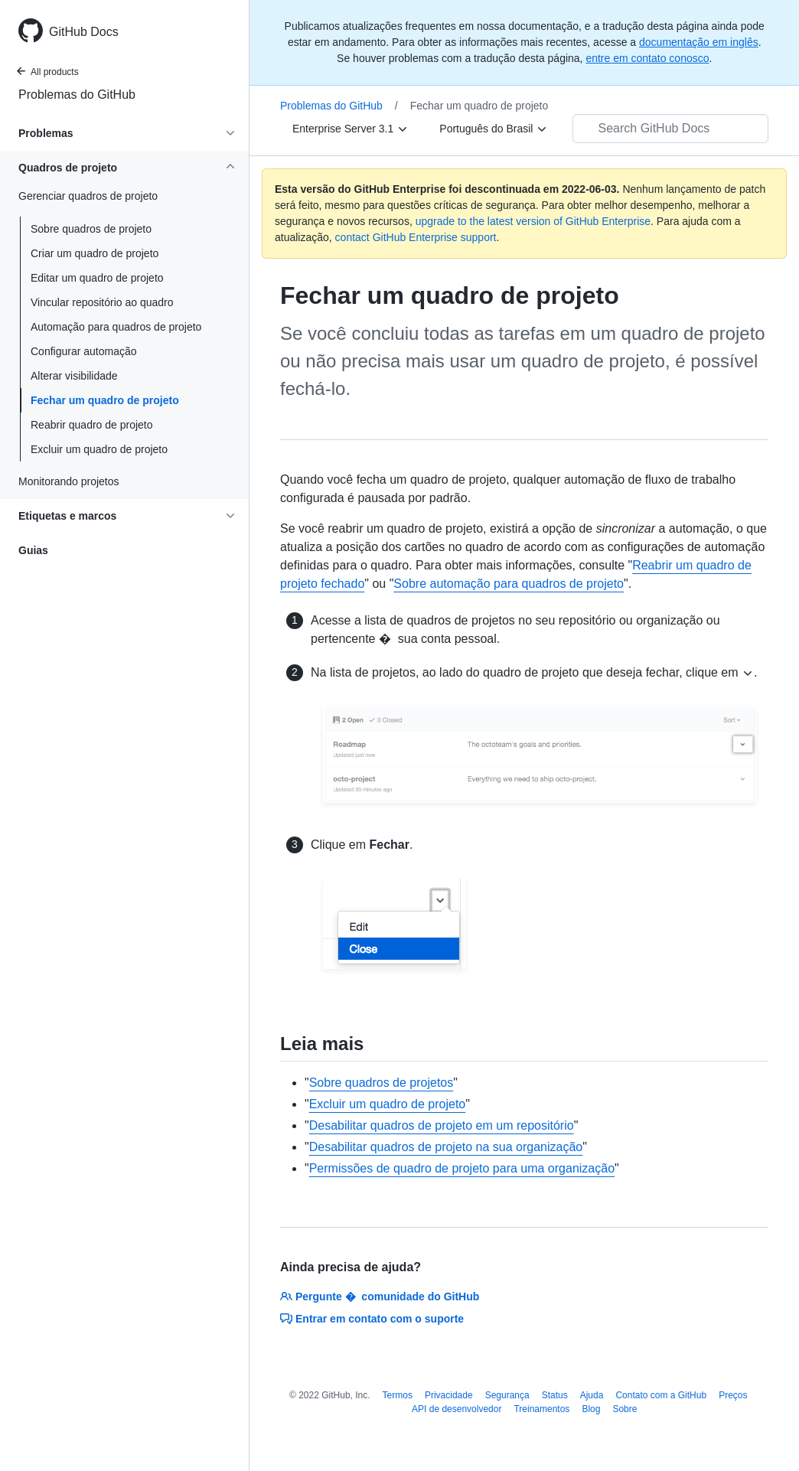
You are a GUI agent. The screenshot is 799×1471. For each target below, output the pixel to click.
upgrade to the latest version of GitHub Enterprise (533, 221)
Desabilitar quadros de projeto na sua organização (446, 1146)
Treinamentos (541, 1409)
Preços (733, 1395)
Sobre (624, 1409)
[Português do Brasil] (493, 128)
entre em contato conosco (647, 58)
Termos (398, 1395)
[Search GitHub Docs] (670, 128)
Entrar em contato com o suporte (372, 1319)
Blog (591, 1409)
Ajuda (592, 1395)
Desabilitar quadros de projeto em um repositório (441, 1125)
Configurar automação (84, 351)
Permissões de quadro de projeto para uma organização (462, 1168)
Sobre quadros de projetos (381, 1082)
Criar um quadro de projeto (94, 253)
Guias (33, 550)
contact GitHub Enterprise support (416, 237)
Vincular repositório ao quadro (102, 302)
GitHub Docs (84, 31)
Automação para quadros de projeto (116, 327)
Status (555, 1395)
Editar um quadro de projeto (97, 278)
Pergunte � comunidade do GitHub (379, 1296)
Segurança (507, 1395)
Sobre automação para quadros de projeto (508, 583)
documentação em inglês (698, 42)
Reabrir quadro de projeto (92, 425)
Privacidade (449, 1395)
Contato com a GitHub (660, 1395)
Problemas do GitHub (76, 94)
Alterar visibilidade (74, 376)
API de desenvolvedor (456, 1409)
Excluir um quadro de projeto (99, 449)
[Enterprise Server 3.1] (350, 128)
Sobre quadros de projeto (91, 229)
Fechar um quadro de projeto (105, 400)
